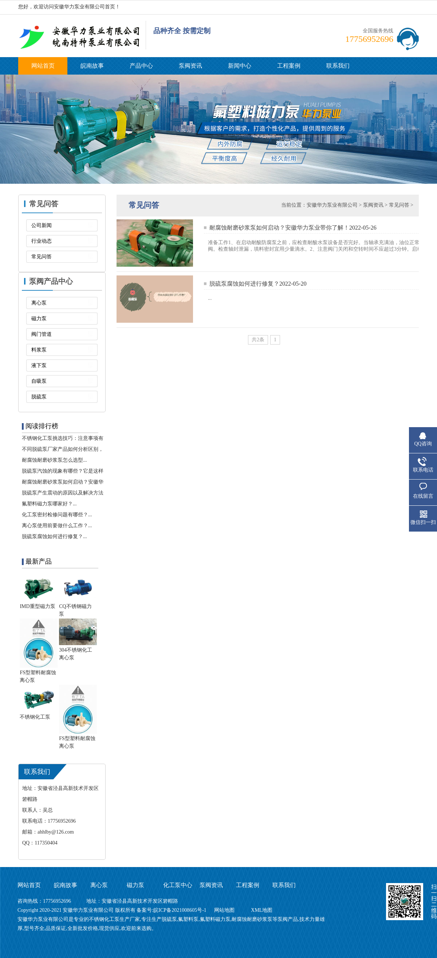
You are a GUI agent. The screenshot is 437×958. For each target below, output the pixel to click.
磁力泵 (39, 318)
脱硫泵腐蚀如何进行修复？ (244, 284)
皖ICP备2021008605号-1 (180, 910)
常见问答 (41, 256)
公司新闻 (41, 225)
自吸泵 (39, 381)
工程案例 (288, 66)
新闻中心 (239, 66)
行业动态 (41, 241)
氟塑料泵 (188, 919)
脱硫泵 (39, 397)
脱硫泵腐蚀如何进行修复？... (54, 536)
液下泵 (39, 365)
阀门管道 (41, 334)
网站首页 (43, 66)
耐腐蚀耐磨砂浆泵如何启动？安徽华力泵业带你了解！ (279, 227)
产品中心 (141, 66)
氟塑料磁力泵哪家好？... (49, 503)
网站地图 (224, 910)
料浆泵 (39, 350)
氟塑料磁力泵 (215, 919)
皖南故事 (92, 66)
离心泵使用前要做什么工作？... (57, 525)
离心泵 (39, 303)
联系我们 (338, 66)
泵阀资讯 (190, 66)
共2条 (258, 339)
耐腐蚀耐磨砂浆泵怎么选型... (54, 460)
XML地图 (261, 910)
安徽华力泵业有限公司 (332, 205)
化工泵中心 (177, 885)
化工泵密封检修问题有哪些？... (57, 514)
